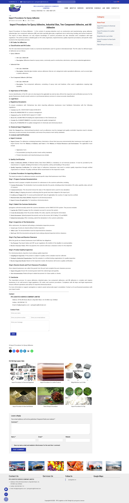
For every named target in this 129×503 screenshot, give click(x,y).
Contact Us (115, 8)
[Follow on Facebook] (105, 1)
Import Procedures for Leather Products (105, 32)
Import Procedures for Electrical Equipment (106, 27)
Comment (14, 422)
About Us (73, 8)
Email (40, 437)
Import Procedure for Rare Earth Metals (106, 40)
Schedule (97, 8)
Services (80, 8)
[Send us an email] (111, 1)
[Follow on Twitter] (109, 1)
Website (68, 437)
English (117, 2)
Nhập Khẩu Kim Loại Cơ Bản (105, 36)
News (108, 8)
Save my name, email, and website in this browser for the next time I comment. (37, 445)
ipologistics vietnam (79, 500)
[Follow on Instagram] (107, 1)
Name (13, 437)
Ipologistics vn (72, 479)
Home (66, 8)
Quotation (89, 8)
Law (103, 8)
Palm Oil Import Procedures (105, 44)
